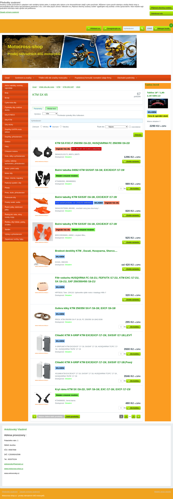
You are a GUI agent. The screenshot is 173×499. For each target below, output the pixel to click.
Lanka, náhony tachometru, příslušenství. (15, 162)
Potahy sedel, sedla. (13, 202)
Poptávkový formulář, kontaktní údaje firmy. (93, 78)
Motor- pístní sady (12, 168)
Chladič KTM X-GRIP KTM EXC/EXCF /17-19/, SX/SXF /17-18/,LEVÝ (93, 335)
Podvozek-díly (10, 197)
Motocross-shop (25, 46)
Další (138, 416)
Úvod (7, 78)
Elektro (7, 142)
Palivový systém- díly (13, 183)
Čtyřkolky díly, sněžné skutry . (13, 108)
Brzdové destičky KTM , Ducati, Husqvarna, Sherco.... (86, 250)
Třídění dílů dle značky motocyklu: (53, 78)
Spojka (7, 229)
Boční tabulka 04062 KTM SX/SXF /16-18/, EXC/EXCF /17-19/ (90, 170)
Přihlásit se (95, 28)
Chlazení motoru (11, 151)
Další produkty (72, 416)
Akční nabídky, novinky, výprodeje (14, 86)
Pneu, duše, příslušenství (15, 193)
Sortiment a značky (23, 78)
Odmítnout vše (157, 14)
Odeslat (138, 135)
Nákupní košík (163, 28)
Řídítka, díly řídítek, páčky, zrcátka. (15, 223)
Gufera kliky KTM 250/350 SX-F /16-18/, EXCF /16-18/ (85, 308)
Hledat (142, 28)
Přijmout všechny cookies (161, 8)
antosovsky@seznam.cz (13, 464)
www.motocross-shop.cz (13, 469)
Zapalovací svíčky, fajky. (14, 239)
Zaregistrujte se (113, 28)
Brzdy (7, 98)
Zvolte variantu (132, 161)
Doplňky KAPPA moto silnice (13, 130)
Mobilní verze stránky (162, 492)
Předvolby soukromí (10, 492)
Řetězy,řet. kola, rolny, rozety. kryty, (13, 215)
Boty (6, 93)
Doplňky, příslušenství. (13, 137)
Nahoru (34, 416)
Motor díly (8, 173)
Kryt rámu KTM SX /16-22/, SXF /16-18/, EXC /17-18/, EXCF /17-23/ (92, 389)
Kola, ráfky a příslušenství (15, 156)
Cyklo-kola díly (10, 103)
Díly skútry (9, 125)
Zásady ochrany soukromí (30, 492)
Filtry (7, 146)
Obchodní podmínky (126, 78)
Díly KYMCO (10, 115)
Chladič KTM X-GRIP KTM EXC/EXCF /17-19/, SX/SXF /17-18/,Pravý (93, 362)
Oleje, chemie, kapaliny (14, 178)
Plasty (7, 188)
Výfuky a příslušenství (13, 234)
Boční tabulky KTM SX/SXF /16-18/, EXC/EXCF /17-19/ (86, 197)
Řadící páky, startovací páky (14, 208)
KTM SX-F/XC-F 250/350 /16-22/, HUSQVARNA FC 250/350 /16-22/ (92, 143)
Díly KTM (8, 120)
